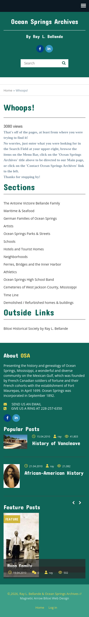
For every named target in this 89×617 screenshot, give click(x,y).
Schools (9, 241)
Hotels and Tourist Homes (24, 249)
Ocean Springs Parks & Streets (27, 233)
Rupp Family (19, 565)
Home (8, 90)
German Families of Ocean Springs (30, 218)
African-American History (54, 473)
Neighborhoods (16, 256)
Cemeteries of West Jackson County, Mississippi (40, 287)
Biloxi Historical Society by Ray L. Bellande (36, 328)
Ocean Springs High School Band (29, 279)
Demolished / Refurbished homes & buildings (39, 302)
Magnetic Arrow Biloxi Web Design (44, 598)
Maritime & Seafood (19, 211)
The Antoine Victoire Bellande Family (32, 203)
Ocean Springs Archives (44, 21)
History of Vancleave (56, 443)
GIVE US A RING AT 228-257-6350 (33, 408)
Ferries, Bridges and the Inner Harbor (32, 264)
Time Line (11, 295)
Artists (8, 226)
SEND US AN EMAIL (22, 404)
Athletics (10, 272)
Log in (54, 608)
